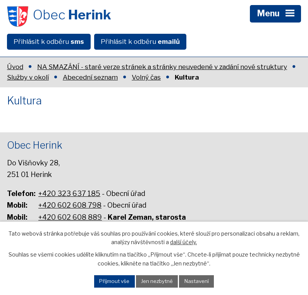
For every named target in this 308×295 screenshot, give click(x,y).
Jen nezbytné (157, 281)
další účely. (183, 242)
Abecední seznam (90, 77)
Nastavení (196, 281)
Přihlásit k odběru (49, 41)
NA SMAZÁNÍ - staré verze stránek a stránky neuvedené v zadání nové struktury (162, 67)
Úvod (15, 67)
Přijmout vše (114, 281)
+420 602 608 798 (70, 205)
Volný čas (146, 77)
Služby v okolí (28, 77)
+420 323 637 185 (69, 193)
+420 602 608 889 (70, 217)
